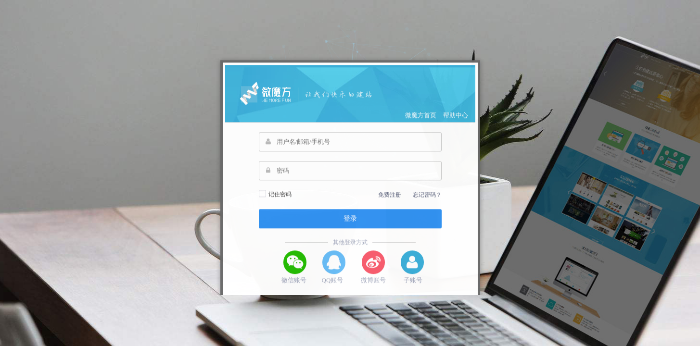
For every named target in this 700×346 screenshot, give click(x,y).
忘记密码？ (427, 207)
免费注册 (389, 207)
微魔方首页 (420, 128)
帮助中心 (455, 128)
